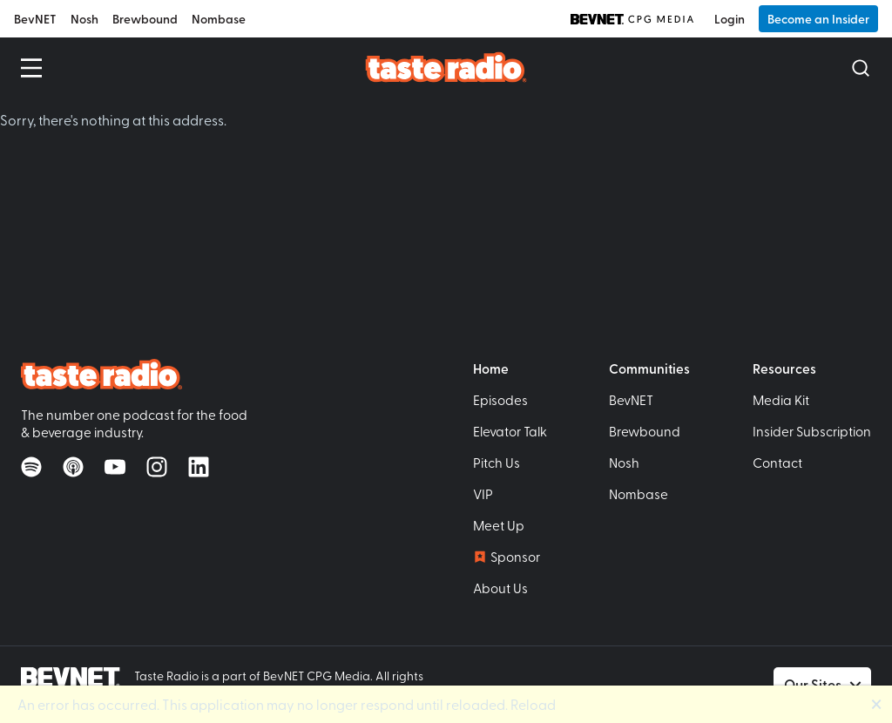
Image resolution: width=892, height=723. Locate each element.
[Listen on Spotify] (31, 466)
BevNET (35, 18)
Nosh (84, 18)
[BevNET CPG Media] (632, 19)
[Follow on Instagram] (156, 466)
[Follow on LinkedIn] (198, 466)
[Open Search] (860, 67)
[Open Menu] (31, 67)
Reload (533, 703)
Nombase (219, 18)
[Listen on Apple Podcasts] (73, 466)
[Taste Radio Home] (446, 66)
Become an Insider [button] (818, 18)
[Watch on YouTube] (115, 466)
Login (729, 18)
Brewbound (145, 18)
